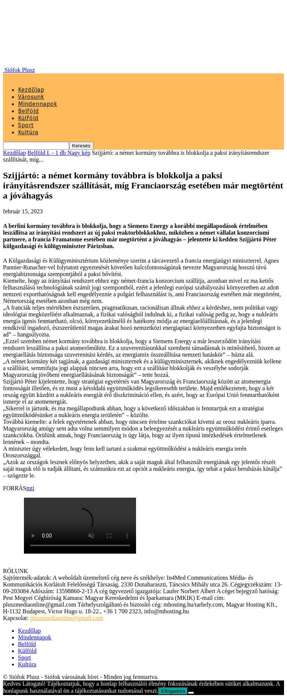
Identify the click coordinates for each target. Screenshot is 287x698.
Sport (26, 125)
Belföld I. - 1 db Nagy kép (58, 153)
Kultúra (28, 132)
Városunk (31, 96)
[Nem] (191, 693)
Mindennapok (37, 103)
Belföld (28, 111)
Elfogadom (173, 691)
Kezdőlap (31, 89)
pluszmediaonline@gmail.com (66, 618)
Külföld (28, 118)
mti (30, 488)
